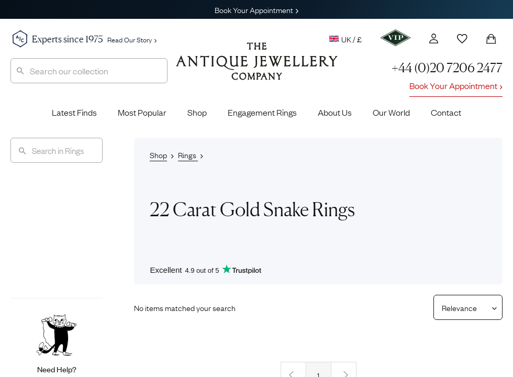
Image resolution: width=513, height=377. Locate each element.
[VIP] (395, 37)
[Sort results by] (464, 307)
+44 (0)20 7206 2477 (447, 67)
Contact (446, 112)
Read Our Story (132, 39)
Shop (197, 112)
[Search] (56, 150)
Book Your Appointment (256, 9)
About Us (335, 112)
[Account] (433, 38)
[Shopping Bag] (491, 38)
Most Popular (142, 112)
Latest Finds (74, 112)
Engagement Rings (262, 112)
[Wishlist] (462, 38)
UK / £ (345, 39)
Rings (188, 154)
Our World (391, 112)
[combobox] (89, 70)
